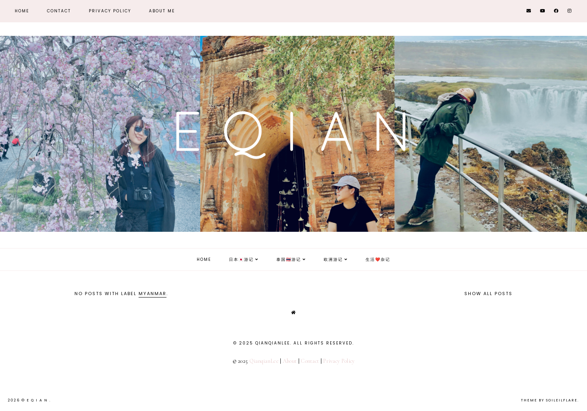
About (290, 361)
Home (22, 11)
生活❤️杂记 (378, 259)
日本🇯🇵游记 (241, 259)
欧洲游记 (333, 259)
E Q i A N (38, 400)
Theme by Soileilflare (549, 400)
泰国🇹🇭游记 (288, 259)
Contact (59, 11)
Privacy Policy (110, 11)
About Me (162, 11)
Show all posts (488, 294)
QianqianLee (264, 361)
